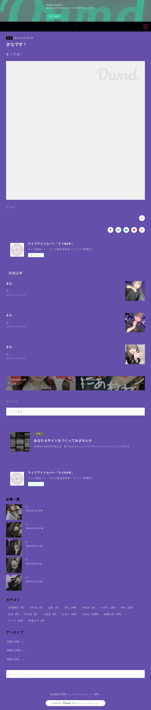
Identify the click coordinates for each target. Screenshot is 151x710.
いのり (108, 607)
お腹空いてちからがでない (22, 354)
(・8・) (30, 506)
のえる (31, 614)
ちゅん (90, 614)
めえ (127, 607)
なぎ (13, 614)
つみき (49, 614)
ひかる (36, 607)
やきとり (37, 620)
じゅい (69, 614)
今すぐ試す (54, 16)
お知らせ (113, 614)
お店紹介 (16, 607)
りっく (15, 620)
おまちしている (15, 322)
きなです (11, 291)
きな (9, 38)
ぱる (53, 607)
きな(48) (10, 207)
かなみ (88, 607)
